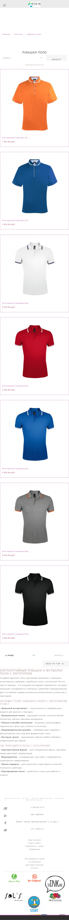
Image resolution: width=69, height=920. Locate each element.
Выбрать (23, 57)
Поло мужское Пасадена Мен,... (16, 303)
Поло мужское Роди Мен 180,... (16, 138)
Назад (9, 655)
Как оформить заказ (35, 858)
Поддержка (34, 849)
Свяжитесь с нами (34, 846)
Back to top (55, 663)
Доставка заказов (34, 865)
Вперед (59, 655)
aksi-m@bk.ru (37, 829)
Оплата (34, 868)
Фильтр (56, 59)
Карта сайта (34, 843)
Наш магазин (34, 840)
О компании (35, 862)
